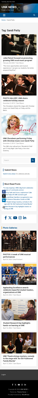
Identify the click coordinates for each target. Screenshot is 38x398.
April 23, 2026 (7, 295)
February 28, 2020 (8, 63)
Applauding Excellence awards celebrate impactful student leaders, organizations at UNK (18, 290)
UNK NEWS (9, 7)
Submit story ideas (9, 174)
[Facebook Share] (4, 192)
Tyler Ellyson (20, 63)
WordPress (25, 395)
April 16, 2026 (7, 328)
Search (33, 160)
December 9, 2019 (9, 103)
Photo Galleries (10, 228)
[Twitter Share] (4, 196)
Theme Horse (21, 392)
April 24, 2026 (7, 259)
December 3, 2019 (9, 143)
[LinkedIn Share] (4, 200)
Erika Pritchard (17, 259)
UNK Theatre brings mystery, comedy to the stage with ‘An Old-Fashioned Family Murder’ (18, 358)
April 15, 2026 (7, 363)
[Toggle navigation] (4, 15)
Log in (4, 375)
